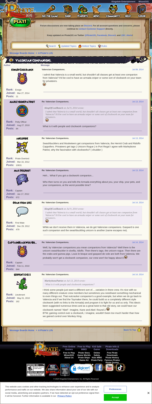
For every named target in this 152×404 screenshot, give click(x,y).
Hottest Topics (89, 46)
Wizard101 (144, 1)
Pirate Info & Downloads (112, 348)
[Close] (148, 394)
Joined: (11, 93)
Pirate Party (97, 360)
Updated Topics (68, 46)
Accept (115, 399)
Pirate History (112, 357)
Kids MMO (97, 357)
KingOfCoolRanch (22, 70)
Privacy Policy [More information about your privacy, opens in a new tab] (64, 397)
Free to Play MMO (84, 348)
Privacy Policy (76, 382)
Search (52, 46)
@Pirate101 (90, 35)
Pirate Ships (84, 357)
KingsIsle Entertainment (123, 1)
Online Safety (97, 354)
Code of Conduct (50, 382)
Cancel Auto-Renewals (109, 382)
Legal (85, 382)
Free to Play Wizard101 (69, 354)
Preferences (94, 382)
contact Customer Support (92, 29)
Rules (104, 46)
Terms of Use (64, 382)
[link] (82, 369)
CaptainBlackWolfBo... (22, 243)
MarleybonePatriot (22, 102)
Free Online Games (69, 348)
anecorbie (22, 139)
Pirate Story (84, 353)
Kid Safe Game (96, 348)
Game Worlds (84, 355)
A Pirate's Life (45, 53)
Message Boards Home (22, 53)
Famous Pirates (112, 360)
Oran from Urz (22, 203)
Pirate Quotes (112, 362)
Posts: (10, 96)
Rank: (10, 89)
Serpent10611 (22, 275)
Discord (88, 25)
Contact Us (38, 382)
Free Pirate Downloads (112, 354)
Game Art (83, 360)
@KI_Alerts (126, 35)
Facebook (102, 35)
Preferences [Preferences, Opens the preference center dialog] (115, 391)
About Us (69, 357)
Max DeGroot (22, 171)
